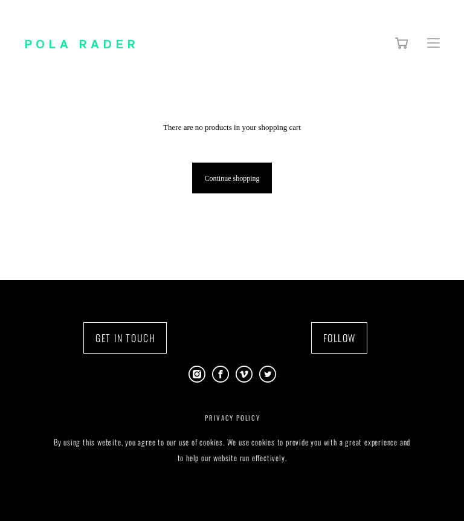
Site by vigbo (231, 493)
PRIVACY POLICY (232, 417)
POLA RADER (81, 43)
